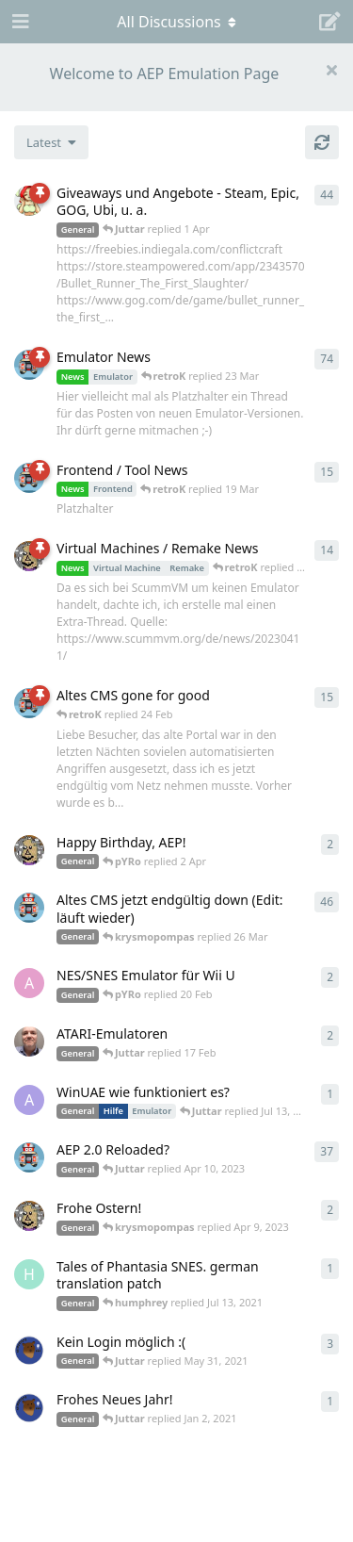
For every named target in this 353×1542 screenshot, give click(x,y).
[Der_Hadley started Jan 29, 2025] (29, 1041)
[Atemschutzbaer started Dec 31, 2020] (29, 1407)
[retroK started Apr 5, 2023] (29, 908)
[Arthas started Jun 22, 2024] (29, 1100)
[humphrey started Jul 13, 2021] (29, 1274)
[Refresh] (322, 142)
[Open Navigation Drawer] (19, 21)
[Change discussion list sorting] (51, 142)
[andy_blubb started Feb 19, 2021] (29, 983)
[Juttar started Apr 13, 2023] (29, 556)
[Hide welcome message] (331, 70)
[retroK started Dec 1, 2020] (29, 1157)
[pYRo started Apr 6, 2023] (29, 201)
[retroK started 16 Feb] (29, 703)
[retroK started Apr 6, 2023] (29, 365)
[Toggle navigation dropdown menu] (177, 21)
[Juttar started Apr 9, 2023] (29, 1216)
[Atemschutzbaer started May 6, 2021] (29, 1350)
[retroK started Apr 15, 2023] (29, 478)
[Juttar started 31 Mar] (29, 850)
